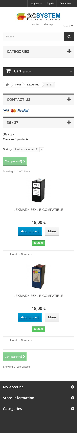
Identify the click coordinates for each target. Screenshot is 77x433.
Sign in (50, 3)
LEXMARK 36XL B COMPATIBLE (39, 210)
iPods (18, 84)
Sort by (7, 149)
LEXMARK (33, 84)
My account (13, 387)
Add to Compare (22, 254)
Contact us (65, 3)
